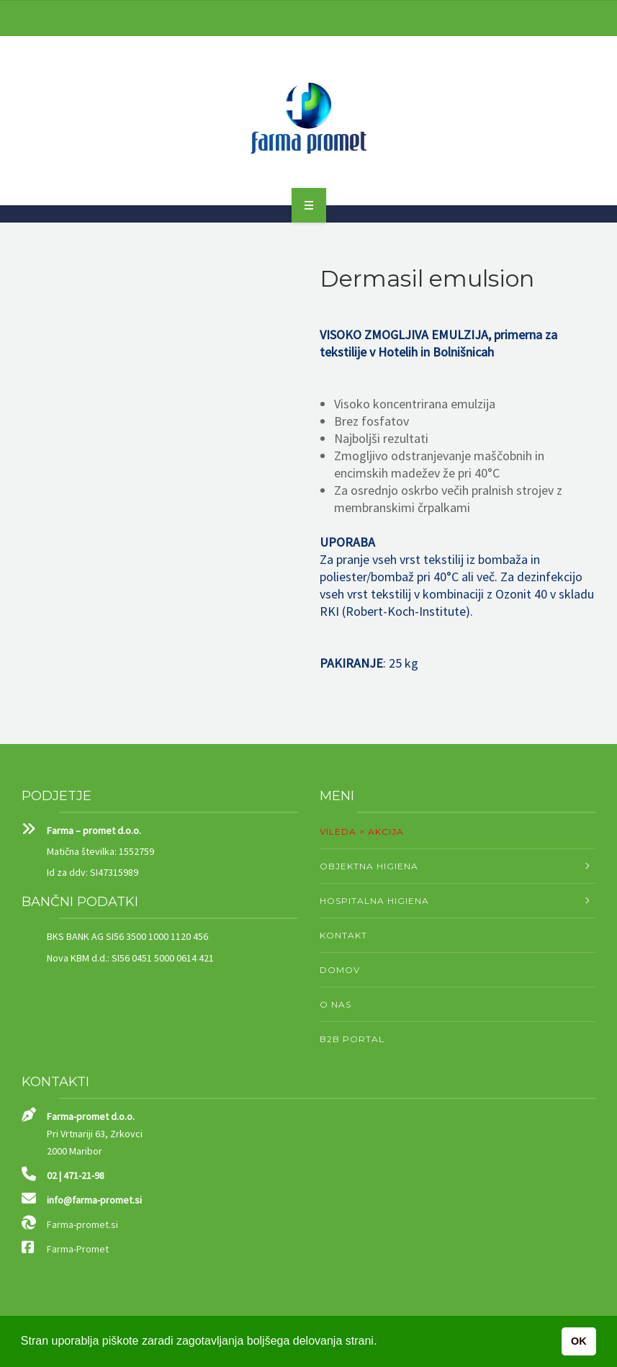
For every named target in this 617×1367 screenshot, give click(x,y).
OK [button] (579, 1341)
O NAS (335, 1004)
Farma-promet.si (82, 1224)
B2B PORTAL (352, 1039)
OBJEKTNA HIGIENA (369, 866)
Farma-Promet (78, 1248)
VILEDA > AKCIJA (362, 831)
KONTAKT (343, 935)
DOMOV (340, 969)
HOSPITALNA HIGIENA (374, 900)
